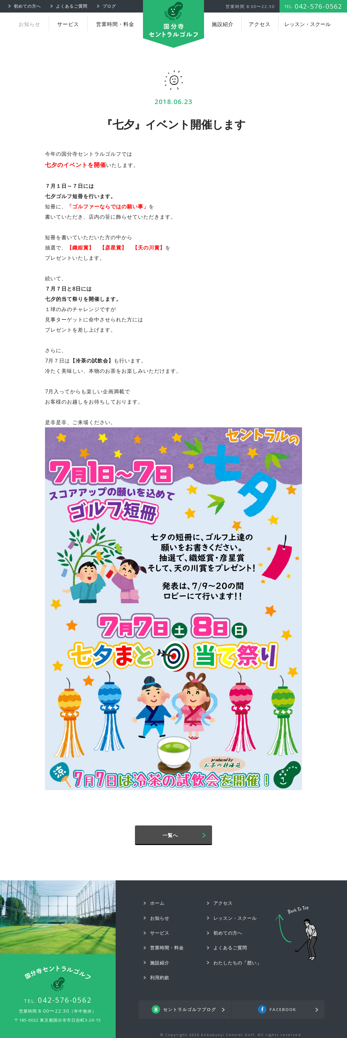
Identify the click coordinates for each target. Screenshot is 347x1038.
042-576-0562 (65, 1000)
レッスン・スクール (307, 24)
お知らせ (29, 24)
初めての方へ (227, 933)
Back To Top (296, 933)
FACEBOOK (283, 1010)
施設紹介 (223, 24)
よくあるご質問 (230, 948)
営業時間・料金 (115, 24)
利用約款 (159, 977)
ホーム (157, 903)
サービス (68, 24)
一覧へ (170, 835)
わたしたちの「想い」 (237, 963)
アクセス (260, 24)
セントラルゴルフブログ (189, 1010)
